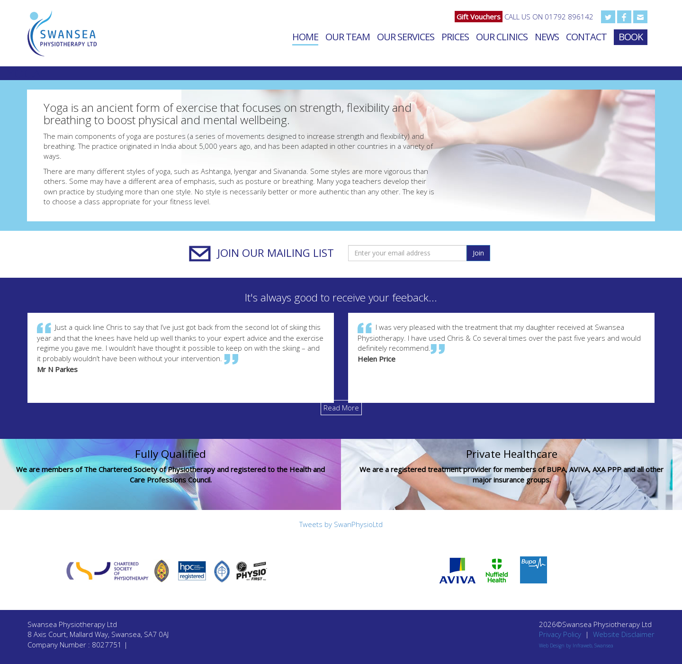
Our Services (405, 36)
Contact (586, 36)
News (547, 36)
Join (478, 252)
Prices (455, 36)
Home (305, 36)
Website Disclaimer (624, 634)
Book (631, 36)
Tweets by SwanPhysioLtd (341, 524)
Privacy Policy (560, 634)
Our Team (347, 36)
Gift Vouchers (479, 16)
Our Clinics (502, 36)
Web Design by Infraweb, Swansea (576, 645)
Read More (341, 407)
